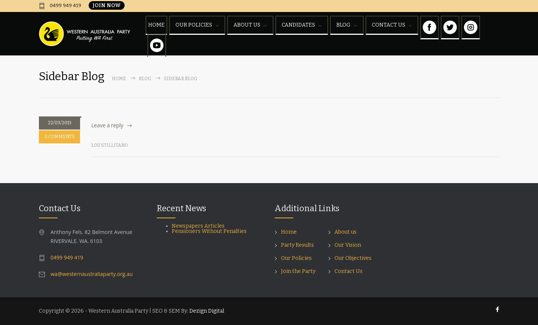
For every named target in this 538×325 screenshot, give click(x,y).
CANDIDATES (298, 25)
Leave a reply (107, 125)
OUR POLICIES (193, 25)
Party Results (297, 245)
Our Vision (347, 245)
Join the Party (298, 271)
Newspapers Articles (198, 226)
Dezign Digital (206, 311)
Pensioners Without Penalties (210, 231)
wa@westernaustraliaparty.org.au (92, 273)
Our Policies (296, 258)
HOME (156, 25)
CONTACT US (388, 25)
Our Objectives (353, 258)
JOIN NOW (106, 5)
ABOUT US (246, 25)
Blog (145, 78)
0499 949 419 (65, 5)
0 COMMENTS (60, 136)
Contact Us (348, 271)
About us (345, 232)
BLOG (343, 25)
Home (119, 78)
